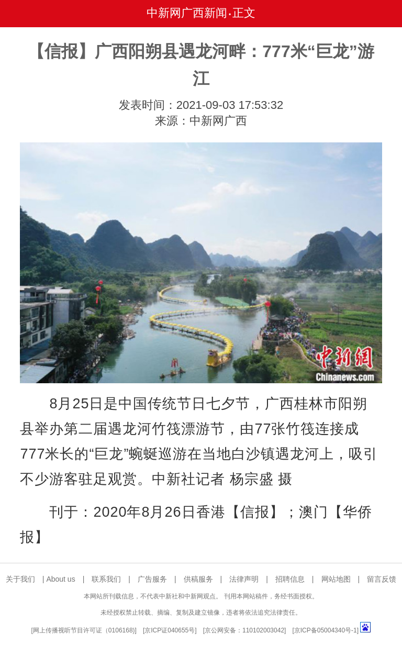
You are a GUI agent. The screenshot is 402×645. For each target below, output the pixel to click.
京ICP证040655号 (169, 630)
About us (60, 579)
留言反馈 (381, 579)
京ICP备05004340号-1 (325, 630)
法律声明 (244, 579)
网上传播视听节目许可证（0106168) (84, 630)
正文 (243, 12)
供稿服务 (198, 579)
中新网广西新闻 (187, 12)
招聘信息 (290, 579)
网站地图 (336, 579)
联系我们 (106, 579)
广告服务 (152, 579)
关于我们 (20, 579)
